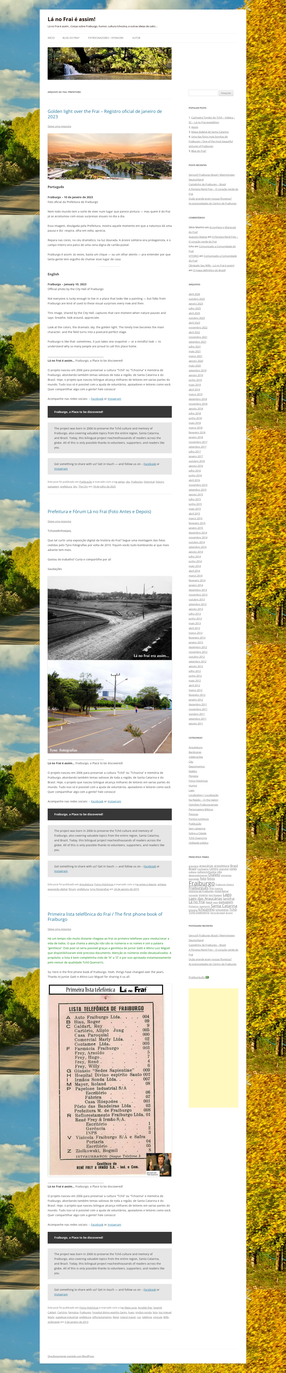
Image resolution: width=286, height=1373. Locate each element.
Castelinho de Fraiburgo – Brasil (207, 184)
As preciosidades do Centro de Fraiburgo (213, 203)
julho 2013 (195, 614)
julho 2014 (195, 556)
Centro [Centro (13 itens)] (213, 869)
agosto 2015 (196, 494)
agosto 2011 (196, 723)
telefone (147, 1317)
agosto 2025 (196, 303)
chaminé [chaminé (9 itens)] (224, 869)
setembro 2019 (197, 370)
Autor (136, 38)
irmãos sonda (143, 1312)
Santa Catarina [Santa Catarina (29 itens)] (224, 905)
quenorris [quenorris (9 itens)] (204, 906)
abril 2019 (194, 389)
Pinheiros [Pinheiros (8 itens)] (194, 906)
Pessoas (193, 814)
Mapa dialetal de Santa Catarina (210, 132)
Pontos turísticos (199, 819)
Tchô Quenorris (198, 838)
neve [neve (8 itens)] (215, 902)
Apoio (194, 127)
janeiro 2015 (196, 528)
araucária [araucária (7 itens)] (193, 866)
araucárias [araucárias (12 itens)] (206, 866)
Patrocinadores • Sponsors (106, 38)
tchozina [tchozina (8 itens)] (193, 909)
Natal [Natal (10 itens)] (209, 902)
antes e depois (147, 884)
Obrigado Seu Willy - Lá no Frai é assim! (211, 265)
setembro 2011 (197, 718)
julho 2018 (195, 413)
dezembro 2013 (198, 590)
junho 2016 (195, 475)
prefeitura (66, 486)
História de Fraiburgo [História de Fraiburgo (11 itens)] (201, 891)
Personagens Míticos (201, 809)
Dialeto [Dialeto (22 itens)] (214, 874)
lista (155, 1312)
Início (51, 38)
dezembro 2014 (198, 532)
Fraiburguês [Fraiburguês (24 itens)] (199, 887)
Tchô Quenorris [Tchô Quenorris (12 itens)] (199, 912)
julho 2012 (195, 671)
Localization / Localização (203, 795)
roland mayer (128, 1317)
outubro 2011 (197, 714)
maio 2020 (195, 365)
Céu (191, 761)
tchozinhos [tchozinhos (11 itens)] (222, 910)
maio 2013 (195, 623)
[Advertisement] (213, 1048)
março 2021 (195, 356)
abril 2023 (194, 322)
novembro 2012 (198, 652)
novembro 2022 (198, 327)
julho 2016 (195, 470)
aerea (121, 482)
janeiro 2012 (196, 699)
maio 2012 (195, 680)
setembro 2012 (197, 661)
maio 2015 (195, 509)
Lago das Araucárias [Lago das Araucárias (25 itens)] (205, 898)
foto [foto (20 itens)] (203, 878)
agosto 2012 (196, 666)
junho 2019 (195, 380)
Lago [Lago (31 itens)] (227, 894)
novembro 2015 (198, 485)
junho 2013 (195, 618)
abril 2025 (194, 313)
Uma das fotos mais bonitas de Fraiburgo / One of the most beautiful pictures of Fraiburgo (211, 141)
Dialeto (193, 771)
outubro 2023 (197, 318)
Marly (51, 1317)
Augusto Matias (198, 237)
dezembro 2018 (198, 399)
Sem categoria (197, 828)
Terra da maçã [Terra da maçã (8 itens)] (217, 912)
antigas (161, 884)
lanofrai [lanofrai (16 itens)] (229, 898)
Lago (191, 790)
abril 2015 (194, 513)
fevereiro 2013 (197, 637)
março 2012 (195, 690)
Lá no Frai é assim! (71, 19)
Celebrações (196, 757)
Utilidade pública (198, 843)
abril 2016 (194, 480)
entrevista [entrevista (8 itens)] (226, 875)
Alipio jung (130, 1307)
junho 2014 (195, 561)
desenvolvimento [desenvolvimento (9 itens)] (198, 875)
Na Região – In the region (203, 800)
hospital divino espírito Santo (109, 1312)
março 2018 (195, 427)
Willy (166, 1317)
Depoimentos (197, 766)
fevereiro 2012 (197, 695)
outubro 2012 (197, 656)
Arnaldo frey (145, 1307)
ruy (139, 1317)
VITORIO (194, 256)
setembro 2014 (197, 547)
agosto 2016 (196, 466)
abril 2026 (194, 294)
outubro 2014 (197, 542)
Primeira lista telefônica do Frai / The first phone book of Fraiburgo (105, 916)
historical (149, 482)
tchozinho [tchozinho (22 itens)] (206, 909)
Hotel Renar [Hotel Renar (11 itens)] (221, 891)
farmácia (73, 1312)
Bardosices (195, 752)
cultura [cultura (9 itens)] (192, 872)
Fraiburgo (137, 482)
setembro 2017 (197, 447)
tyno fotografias (99, 889)
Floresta (193, 776)
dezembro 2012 (198, 647)
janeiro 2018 (196, 437)
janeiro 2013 (196, 642)
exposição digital (57, 889)
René (116, 1317)
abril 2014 (194, 571)
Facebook (97, 399)
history (160, 482)
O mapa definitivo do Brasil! (209, 270)
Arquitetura (86, 884)
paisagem (53, 486)
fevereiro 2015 (197, 523)
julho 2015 (195, 499)
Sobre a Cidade (197, 833)
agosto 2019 (196, 375)
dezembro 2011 (198, 704)
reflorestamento (102, 1317)
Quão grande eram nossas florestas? (210, 198)
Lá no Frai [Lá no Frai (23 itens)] (197, 901)
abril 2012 (194, 685)
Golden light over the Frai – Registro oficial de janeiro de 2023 (105, 113)
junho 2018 (195, 418)
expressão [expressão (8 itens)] (194, 878)
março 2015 (195, 518)
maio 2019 (195, 384)
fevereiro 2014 (197, 580)
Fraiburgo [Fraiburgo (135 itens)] (202, 883)
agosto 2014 (196, 551)
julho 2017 (195, 451)
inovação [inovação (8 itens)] (193, 895)
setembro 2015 (197, 489)
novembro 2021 (198, 337)
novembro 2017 (198, 442)
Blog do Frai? (71, 38)
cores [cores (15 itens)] (233, 869)
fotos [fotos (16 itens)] (211, 878)
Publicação (85, 482)
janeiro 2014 (196, 585)
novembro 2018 (198, 404)
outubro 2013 (197, 599)
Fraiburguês (199, 977)
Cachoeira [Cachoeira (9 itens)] (203, 869)
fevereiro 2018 (197, 432)
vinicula (157, 1317)
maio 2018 (195, 423)
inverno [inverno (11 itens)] (203, 895)
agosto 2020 (196, 361)
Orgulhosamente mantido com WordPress (71, 1356)
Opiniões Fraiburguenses (203, 804)
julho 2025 (195, 308)
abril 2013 (194, 628)
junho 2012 (195, 676)
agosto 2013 (196, 609)
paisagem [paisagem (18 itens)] (226, 902)
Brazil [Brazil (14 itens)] (192, 869)
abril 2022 (194, 332)
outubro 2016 (197, 461)
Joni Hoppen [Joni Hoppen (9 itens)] (215, 895)
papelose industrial (67, 1317)
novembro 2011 (198, 709)
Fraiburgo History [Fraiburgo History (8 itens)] (224, 884)
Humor (193, 785)
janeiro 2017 (196, 456)
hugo (131, 1312)
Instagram (114, 399)
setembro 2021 (197, 342)
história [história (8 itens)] (219, 888)
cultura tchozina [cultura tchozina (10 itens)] (206, 872)
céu (128, 482)
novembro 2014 (198, 537)
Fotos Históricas (103, 884)
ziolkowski (54, 1322)
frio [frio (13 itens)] (211, 888)
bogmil (158, 1307)
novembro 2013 (198, 594)
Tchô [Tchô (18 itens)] (233, 909)
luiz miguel (165, 1312)
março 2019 (195, 394)
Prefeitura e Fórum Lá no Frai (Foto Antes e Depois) (99, 511)
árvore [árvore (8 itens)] (229, 912)
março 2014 (195, 575)
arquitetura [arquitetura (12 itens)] (221, 866)
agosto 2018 (196, 408)
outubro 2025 (197, 299)
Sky (75, 486)
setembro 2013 (197, 604)
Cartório (62, 1312)
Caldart (52, 1312)
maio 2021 (195, 351)
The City (83, 486)
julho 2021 (195, 346)
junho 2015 (195, 504)
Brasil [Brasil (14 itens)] (234, 866)
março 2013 (195, 633)
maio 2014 (195, 566)
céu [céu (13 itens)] (219, 872)
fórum (72, 889)
